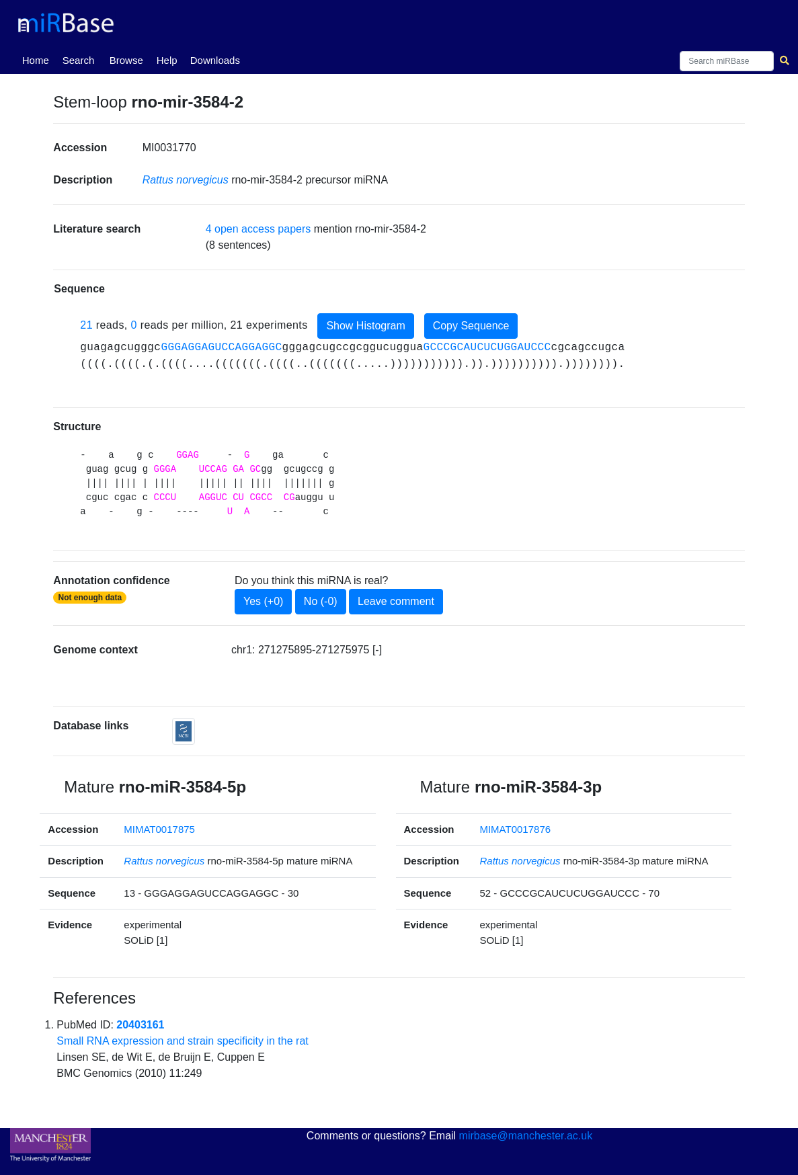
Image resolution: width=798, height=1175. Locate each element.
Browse (126, 60)
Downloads (215, 60)
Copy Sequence (471, 325)
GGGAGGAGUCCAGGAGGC (221, 347)
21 (86, 325)
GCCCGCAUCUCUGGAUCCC (487, 347)
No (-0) (320, 601)
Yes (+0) (263, 601)
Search (79, 60)
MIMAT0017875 (159, 829)
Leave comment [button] (396, 601)
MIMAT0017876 (515, 829)
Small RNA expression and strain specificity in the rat (182, 1041)
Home (38, 59)
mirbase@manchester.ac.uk (526, 1135)
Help (167, 60)
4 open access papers (258, 229)
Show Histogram (365, 325)
